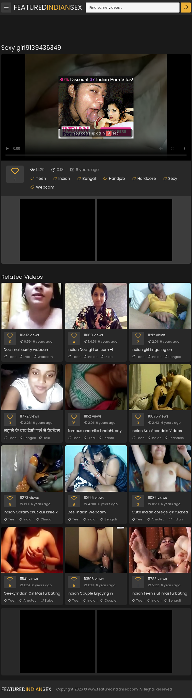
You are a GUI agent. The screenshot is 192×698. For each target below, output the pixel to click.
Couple (108, 600)
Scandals (174, 438)
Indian (64, 178)
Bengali (89, 178)
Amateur (156, 519)
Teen (41, 178)
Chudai (44, 519)
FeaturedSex (48, 7)
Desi (24, 356)
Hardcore (146, 178)
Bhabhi (106, 438)
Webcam (45, 187)
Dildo (106, 356)
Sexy (172, 178)
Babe (47, 600)
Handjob (117, 178)
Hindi (89, 438)
